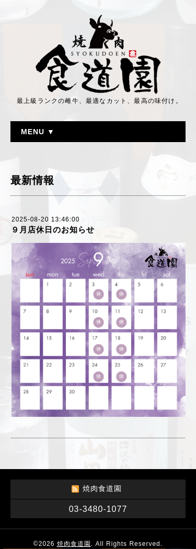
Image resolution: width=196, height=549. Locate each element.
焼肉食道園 (74, 543)
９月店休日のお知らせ (53, 229)
